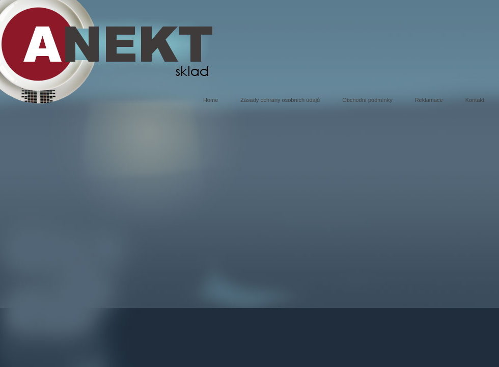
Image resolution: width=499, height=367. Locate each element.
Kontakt (474, 100)
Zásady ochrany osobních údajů (280, 100)
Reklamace (429, 100)
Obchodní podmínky (367, 100)
